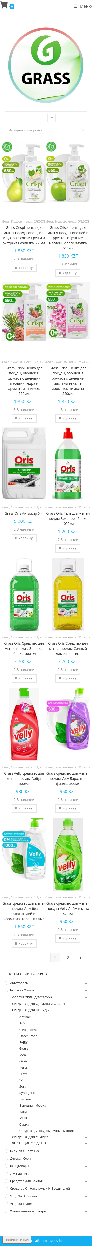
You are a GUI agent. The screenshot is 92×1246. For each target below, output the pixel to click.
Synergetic (27, 1093)
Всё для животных (24, 1151)
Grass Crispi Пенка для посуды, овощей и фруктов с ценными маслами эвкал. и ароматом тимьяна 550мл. (68, 381)
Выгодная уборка (32, 1105)
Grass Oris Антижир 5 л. (24, 513)
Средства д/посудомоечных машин (46, 1130)
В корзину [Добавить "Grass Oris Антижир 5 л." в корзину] (24, 538)
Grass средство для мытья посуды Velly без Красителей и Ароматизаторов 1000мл (24, 911)
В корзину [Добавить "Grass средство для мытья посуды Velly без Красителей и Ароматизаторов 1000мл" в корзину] (24, 943)
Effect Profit (28, 1036)
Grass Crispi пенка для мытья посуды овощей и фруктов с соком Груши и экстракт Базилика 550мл (24, 235)
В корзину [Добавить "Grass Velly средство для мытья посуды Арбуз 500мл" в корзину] (24, 808)
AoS (22, 1023)
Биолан (25, 1099)
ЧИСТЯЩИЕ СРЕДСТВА (29, 1143)
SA (21, 1080)
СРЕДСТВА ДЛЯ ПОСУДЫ (31, 1010)
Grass (6, 221)
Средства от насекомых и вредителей (40, 1188)
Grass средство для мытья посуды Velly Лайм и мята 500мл (68, 908)
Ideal (22, 1055)
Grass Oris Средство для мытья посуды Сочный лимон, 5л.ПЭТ (68, 648)
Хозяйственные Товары (28, 1211)
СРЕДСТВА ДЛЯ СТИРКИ (30, 1137)
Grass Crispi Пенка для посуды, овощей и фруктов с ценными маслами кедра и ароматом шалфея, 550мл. (24, 381)
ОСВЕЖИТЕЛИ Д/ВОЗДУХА (32, 997)
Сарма (24, 1124)
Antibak (25, 1017)
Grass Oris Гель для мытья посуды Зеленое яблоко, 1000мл (68, 518)
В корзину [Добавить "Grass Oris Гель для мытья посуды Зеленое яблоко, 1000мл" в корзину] (68, 548)
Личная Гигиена (22, 1173)
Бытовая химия (21, 221)
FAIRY (23, 1042)
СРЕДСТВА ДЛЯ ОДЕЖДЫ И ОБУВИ (38, 1003)
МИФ (23, 1118)
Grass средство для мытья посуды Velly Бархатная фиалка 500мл (68, 778)
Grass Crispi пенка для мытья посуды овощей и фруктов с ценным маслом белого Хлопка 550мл (67, 237)
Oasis (23, 1061)
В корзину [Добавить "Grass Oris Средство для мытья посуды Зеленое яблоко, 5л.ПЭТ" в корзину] (24, 678)
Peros (23, 1067)
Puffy (23, 1074)
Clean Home (28, 1029)
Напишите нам (16, 1239)
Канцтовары (19, 1166)
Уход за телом (21, 1203)
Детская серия (21, 1158)
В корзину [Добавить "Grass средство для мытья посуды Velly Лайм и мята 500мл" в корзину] (68, 938)
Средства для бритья (26, 1181)
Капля (24, 1111)
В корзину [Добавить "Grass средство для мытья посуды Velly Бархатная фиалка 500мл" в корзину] (68, 808)
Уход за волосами (24, 1196)
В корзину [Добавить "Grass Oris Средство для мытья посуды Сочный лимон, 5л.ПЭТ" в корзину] (68, 678)
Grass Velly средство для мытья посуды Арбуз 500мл (24, 778)
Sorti (22, 1086)
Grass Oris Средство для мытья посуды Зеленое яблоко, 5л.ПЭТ (24, 648)
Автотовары (19, 983)
